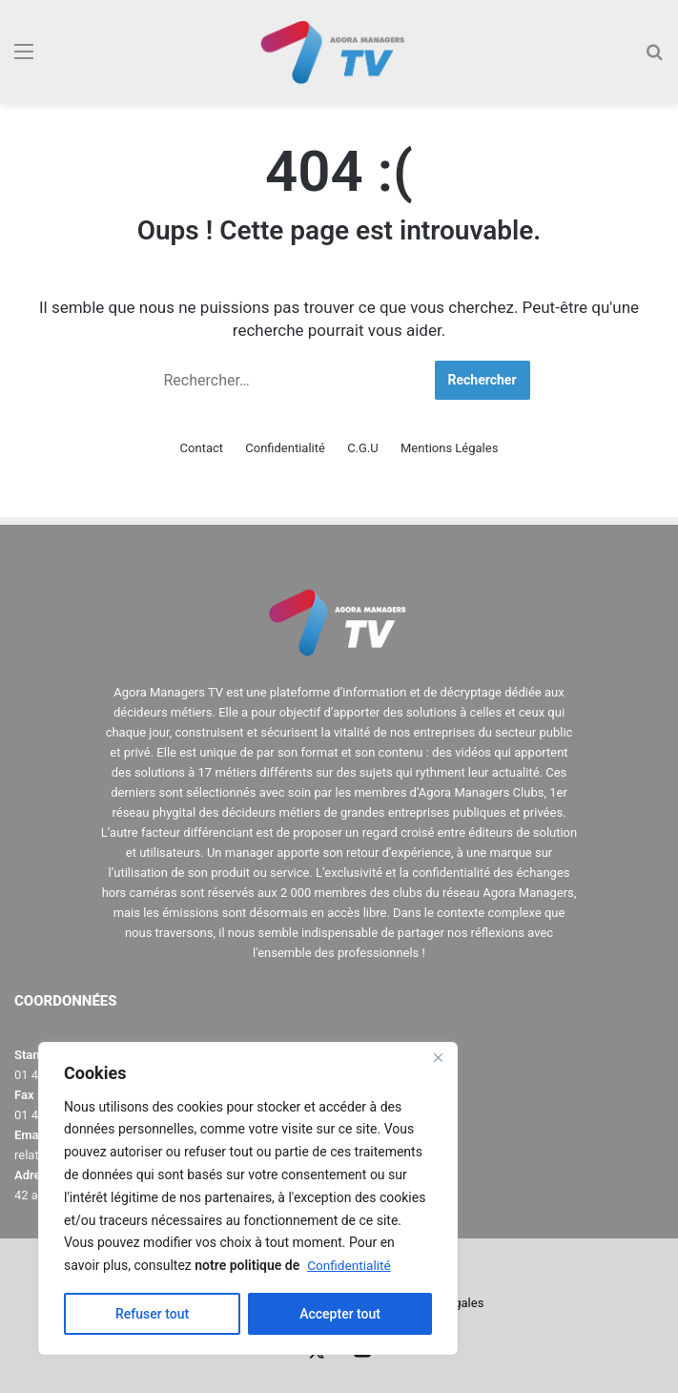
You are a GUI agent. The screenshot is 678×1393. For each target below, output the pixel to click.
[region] (248, 1198)
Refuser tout (152, 1313)
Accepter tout (339, 1313)
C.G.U (363, 448)
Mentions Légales (449, 448)
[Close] (437, 1058)
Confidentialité (350, 1265)
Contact (201, 448)
